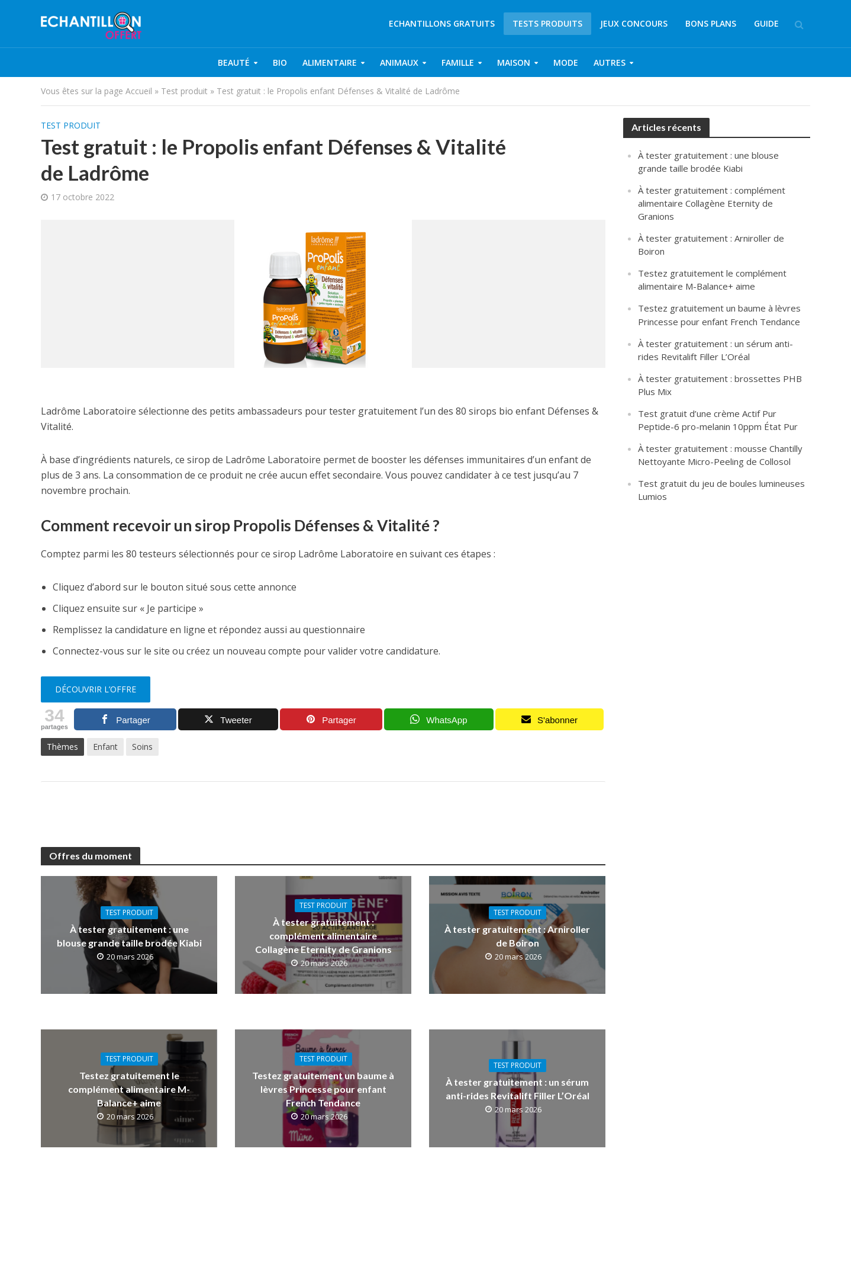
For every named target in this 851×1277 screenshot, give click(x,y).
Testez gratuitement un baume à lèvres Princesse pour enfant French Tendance (323, 1089)
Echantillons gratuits (442, 23)
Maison (513, 62)
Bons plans (710, 23)
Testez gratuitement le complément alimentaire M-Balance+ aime (129, 1089)
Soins (142, 746)
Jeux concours (634, 23)
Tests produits (547, 23)
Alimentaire (329, 62)
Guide (766, 23)
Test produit (184, 91)
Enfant (105, 746)
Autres (610, 62)
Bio (280, 62)
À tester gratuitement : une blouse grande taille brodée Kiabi (129, 935)
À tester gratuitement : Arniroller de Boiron (517, 935)
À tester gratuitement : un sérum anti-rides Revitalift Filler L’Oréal (517, 1088)
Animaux (399, 62)
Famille (457, 62)
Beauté (234, 62)
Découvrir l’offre (95, 689)
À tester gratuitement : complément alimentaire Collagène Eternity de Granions (323, 935)
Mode (565, 62)
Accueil (138, 91)
